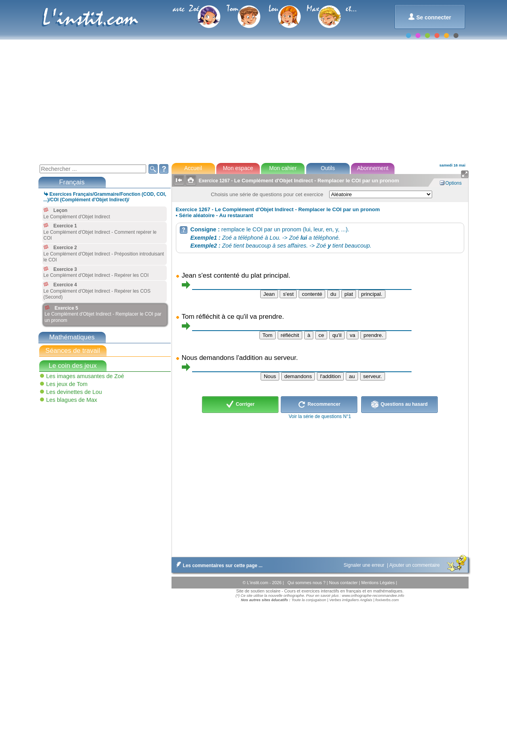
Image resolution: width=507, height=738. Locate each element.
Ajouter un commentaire (415, 565)
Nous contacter (344, 582)
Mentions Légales (378, 582)
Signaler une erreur (365, 565)
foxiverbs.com (387, 600)
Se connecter (429, 17)
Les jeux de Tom (67, 384)
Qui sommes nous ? (307, 582)
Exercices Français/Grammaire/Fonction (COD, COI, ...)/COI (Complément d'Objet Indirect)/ (105, 196)
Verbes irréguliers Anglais (350, 600)
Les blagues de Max (71, 400)
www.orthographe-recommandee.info (373, 595)
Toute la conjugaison (309, 600)
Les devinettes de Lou (74, 392)
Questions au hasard (399, 405)
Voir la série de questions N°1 (320, 416)
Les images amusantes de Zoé (85, 376)
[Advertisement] (253, 100)
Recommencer (319, 405)
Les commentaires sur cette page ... (218, 565)
